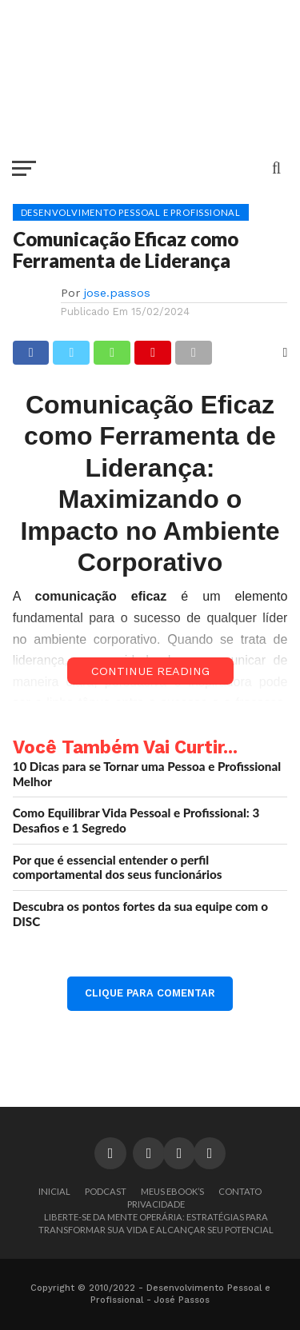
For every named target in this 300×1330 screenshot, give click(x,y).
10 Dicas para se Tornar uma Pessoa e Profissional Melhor (147, 774)
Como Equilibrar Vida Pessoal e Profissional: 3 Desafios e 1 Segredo (136, 820)
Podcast (105, 1191)
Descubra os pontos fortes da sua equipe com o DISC (140, 914)
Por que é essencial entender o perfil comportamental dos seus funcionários (117, 867)
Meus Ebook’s (172, 1191)
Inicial (54, 1191)
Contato (240, 1191)
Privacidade (156, 1204)
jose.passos (117, 292)
